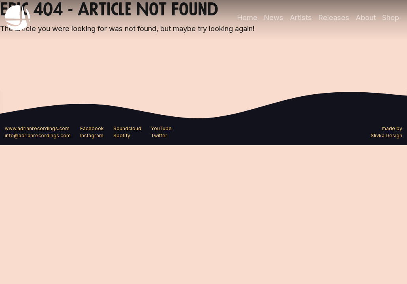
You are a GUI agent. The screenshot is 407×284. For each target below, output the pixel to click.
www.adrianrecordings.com (37, 128)
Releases (333, 17)
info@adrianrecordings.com (38, 135)
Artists (301, 17)
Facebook (92, 128)
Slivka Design (386, 135)
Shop (390, 17)
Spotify (121, 135)
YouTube (161, 128)
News (273, 17)
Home (247, 17)
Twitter (159, 135)
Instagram (91, 135)
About (366, 17)
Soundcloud (127, 128)
